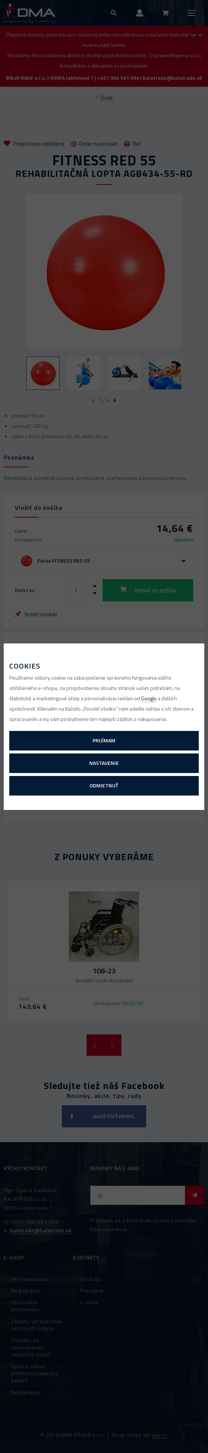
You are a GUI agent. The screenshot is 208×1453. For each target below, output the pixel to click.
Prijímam (104, 740)
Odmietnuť (104, 785)
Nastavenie (104, 763)
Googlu (149, 698)
